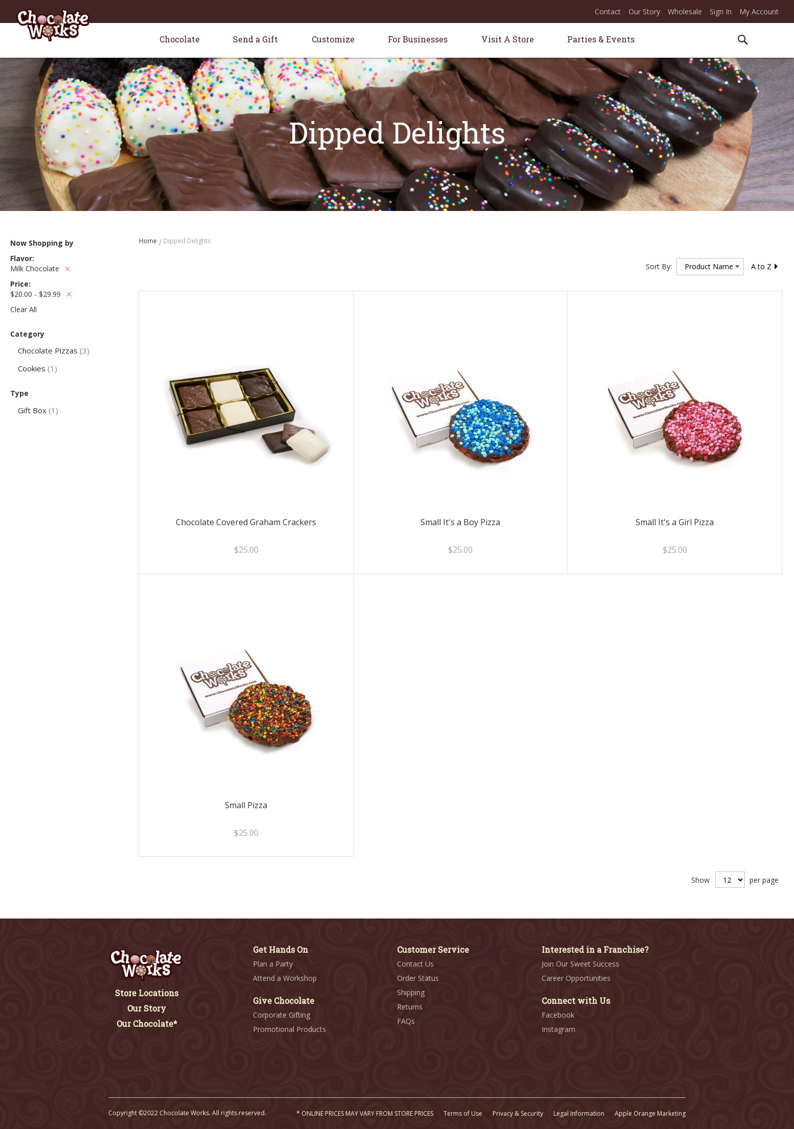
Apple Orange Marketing (650, 1113)
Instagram (558, 1029)
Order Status (418, 978)
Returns (410, 1007)
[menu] (397, 40)
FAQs (406, 1021)
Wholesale (685, 11)
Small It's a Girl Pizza (675, 522)
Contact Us (415, 964)
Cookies (37, 368)
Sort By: (659, 266)
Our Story (644, 11)
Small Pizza (246, 805)
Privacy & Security (518, 1113)
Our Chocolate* (146, 1023)
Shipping (411, 992)
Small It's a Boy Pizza (460, 522)
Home (148, 241)
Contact (608, 11)
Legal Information (578, 1113)
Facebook (558, 1015)
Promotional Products (289, 1029)
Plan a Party (273, 964)
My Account (759, 11)
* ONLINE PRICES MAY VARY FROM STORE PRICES (364, 1113)
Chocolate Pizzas (53, 350)
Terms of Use (462, 1113)
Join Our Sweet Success (580, 964)
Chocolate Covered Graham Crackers (246, 522)
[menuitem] (179, 39)
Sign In (721, 11)
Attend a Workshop (285, 978)
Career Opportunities (576, 978)
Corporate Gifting (281, 1015)
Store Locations (146, 992)
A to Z (765, 266)
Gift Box (38, 410)
